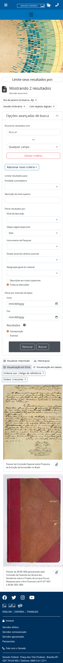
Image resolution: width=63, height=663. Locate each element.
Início (9, 297)
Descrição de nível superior (18, 194)
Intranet (8, 620)
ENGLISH (7, 611)
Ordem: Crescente (13, 379)
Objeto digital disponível (18, 227)
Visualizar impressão (16, 360)
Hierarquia (41, 360)
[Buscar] (33, 132)
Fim (8, 311)
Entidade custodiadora (16, 180)
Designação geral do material (21, 267)
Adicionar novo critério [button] (21, 167)
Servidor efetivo (10, 627)
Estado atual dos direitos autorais (23, 253)
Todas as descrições (19, 284)
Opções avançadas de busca (27, 115)
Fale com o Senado (14, 648)
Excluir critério (33, 156)
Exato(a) (14, 335)
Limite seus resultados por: (32, 79)
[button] (49, 5)
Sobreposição (16, 331)
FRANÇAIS (32, 611)
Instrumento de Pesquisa (19, 240)
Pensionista (8, 641)
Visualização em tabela (47, 367)
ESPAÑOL (19, 611)
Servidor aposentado (13, 636)
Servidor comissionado (14, 632)
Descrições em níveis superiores (25, 280)
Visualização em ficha (16, 367)
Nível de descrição (15, 213)
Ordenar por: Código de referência (22, 373)
